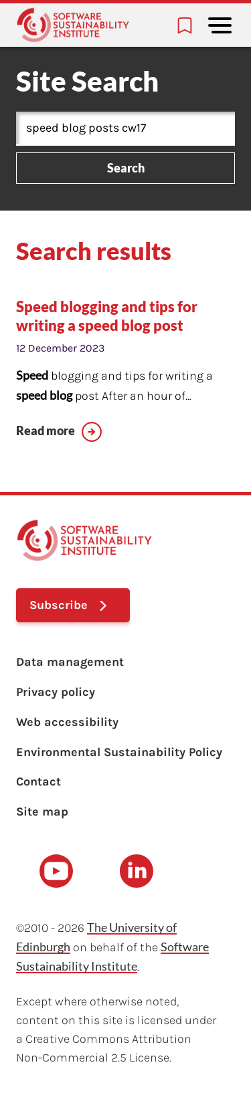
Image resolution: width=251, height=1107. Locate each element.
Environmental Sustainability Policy (119, 752)
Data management (70, 661)
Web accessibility (67, 722)
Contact (38, 781)
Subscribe (58, 605)
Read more (45, 430)
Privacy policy (55, 692)
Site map (42, 811)
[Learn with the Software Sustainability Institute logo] (73, 25)
